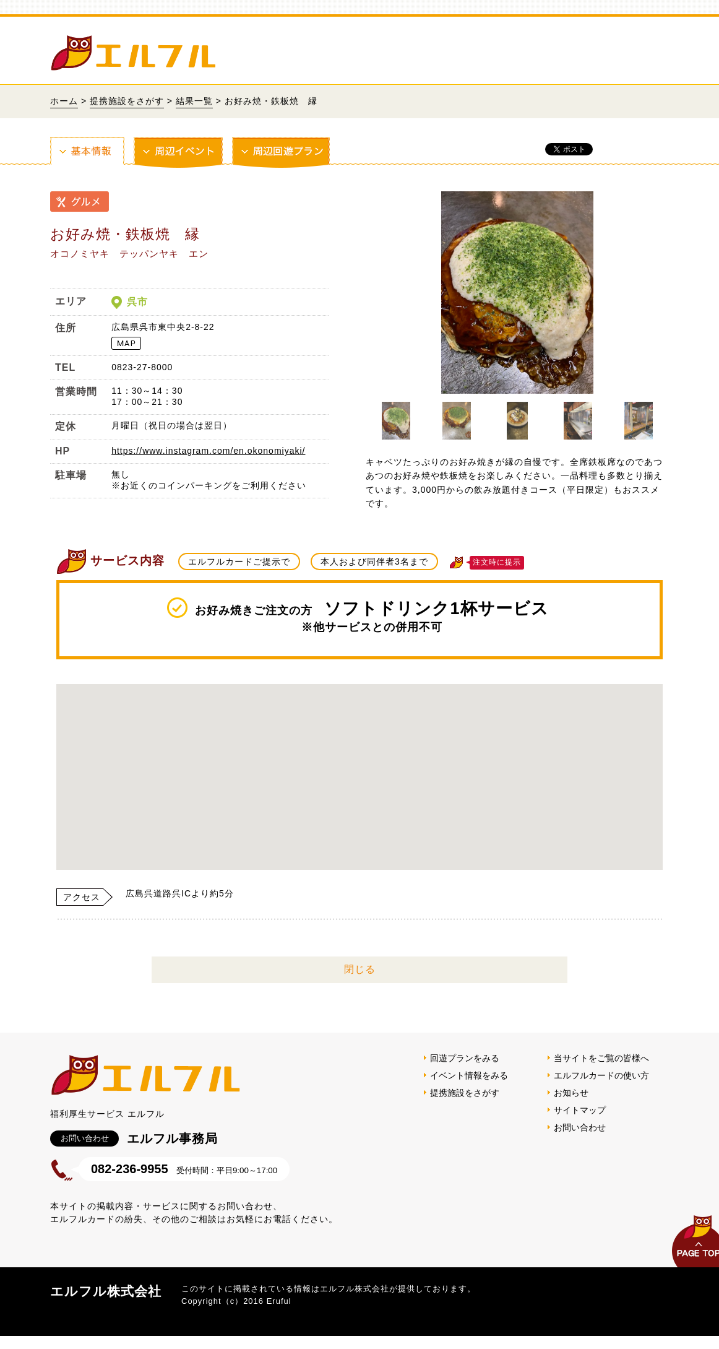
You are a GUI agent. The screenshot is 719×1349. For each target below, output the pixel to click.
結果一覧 (194, 101)
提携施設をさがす (127, 101)
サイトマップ (580, 1110)
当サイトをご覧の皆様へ (601, 1058)
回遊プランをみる (464, 1058)
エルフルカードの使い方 (601, 1075)
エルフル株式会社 (105, 1291)
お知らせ (571, 1093)
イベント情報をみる (469, 1075)
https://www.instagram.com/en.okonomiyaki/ (208, 451)
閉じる (360, 969)
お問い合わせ (580, 1127)
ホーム (64, 101)
